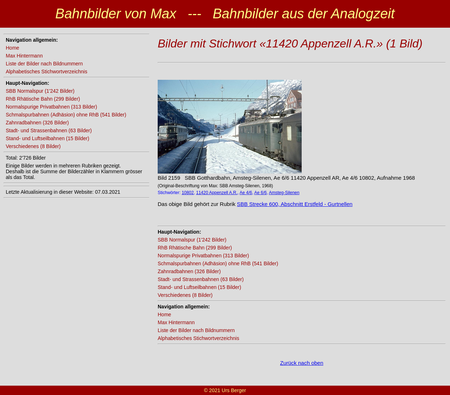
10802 (188, 192)
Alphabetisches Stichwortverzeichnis (46, 71)
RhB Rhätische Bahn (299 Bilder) (43, 99)
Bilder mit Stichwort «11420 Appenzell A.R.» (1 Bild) (290, 43)
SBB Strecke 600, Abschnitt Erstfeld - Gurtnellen (294, 204)
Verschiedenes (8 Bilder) (33, 146)
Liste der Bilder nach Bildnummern (44, 63)
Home (12, 48)
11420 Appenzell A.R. (217, 192)
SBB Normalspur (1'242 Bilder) (40, 91)
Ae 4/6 (246, 192)
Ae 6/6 (260, 192)
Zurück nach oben (301, 363)
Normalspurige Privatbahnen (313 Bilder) (51, 107)
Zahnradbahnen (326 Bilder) (37, 122)
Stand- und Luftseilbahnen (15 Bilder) (47, 138)
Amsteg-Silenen (284, 192)
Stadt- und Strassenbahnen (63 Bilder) (49, 130)
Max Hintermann (24, 56)
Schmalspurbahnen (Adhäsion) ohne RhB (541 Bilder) (66, 115)
